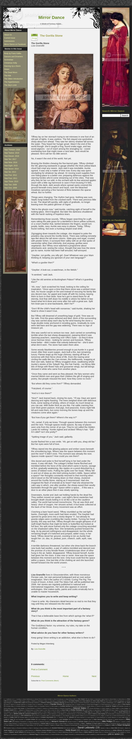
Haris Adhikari (27, 712)
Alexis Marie (113, 699)
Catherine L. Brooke (42, 704)
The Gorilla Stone (51, 35)
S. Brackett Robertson (57, 728)
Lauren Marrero (112, 717)
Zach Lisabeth (90, 734)
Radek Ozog (59, 725)
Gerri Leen (105, 710)
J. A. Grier (96, 712)
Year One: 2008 (10, 188)
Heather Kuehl (37, 712)
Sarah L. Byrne (124, 728)
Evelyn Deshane (76, 710)
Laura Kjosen (90, 717)
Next (94, 676)
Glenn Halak (114, 710)
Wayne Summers (69, 734)
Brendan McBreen (34, 702)
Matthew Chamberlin (20, 721)
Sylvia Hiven (98, 732)
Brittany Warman (59, 702)
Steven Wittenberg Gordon (65, 732)
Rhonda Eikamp (83, 725)
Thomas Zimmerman (109, 732)
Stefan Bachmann (106, 730)
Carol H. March (10, 704)
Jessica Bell (111, 713)
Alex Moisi (90, 699)
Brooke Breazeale (84, 702)
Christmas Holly (10, 63)
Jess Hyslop (101, 713)
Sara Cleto (114, 728)
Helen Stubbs (56, 712)
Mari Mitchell (108, 719)
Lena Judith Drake (123, 717)
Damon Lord (100, 706)
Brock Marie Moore (72, 702)
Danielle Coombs (123, 706)
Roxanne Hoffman (22, 728)
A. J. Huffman (7, 699)
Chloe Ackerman (105, 704)
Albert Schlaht (48, 699)
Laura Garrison (81, 717)
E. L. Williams (19, 710)
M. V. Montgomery (76, 719)
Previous (35, 676)
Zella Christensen (101, 734)
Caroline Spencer (21, 704)
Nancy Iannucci (23, 723)
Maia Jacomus (98, 719)
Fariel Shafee (88, 710)
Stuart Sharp (78, 732)
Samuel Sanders (70, 728)
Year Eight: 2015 (11, 166)
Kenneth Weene (34, 717)
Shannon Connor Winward (44, 730)
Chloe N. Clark (116, 704)
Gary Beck (97, 710)
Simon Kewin (94, 730)
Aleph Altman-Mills (71, 699)
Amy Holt (52, 701)
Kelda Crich (13, 717)
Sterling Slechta (30, 732)
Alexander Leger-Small (101, 699)
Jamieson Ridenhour (31, 713)
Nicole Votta (44, 723)
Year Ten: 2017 (10, 159)
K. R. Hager (101, 715)
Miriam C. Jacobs (120, 721)
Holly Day (87, 712)
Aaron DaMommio (28, 699)
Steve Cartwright (41, 732)
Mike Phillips (107, 721)
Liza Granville (39, 649)
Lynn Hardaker (63, 719)
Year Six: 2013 (10, 172)
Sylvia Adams (88, 732)
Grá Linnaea (7, 712)
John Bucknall (15, 715)
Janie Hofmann (52, 713)
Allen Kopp (22, 701)
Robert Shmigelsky (123, 725)
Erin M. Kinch (55, 710)
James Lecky (17, 713)
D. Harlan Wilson (89, 706)
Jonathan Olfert (45, 715)
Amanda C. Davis (43, 701)
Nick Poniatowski (34, 723)
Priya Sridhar (29, 725)
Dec (34, 35)
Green (6, 69)
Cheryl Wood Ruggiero (93, 704)
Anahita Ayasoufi (61, 701)
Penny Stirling (126, 723)
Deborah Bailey (53, 708)
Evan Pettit (65, 710)
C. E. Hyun (127, 702)
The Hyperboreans (11, 82)
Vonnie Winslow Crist (57, 734)
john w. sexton (114, 734)
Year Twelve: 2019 (11, 153)
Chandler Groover (56, 704)
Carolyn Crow (31, 704)
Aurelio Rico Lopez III (20, 702)
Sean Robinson (29, 730)
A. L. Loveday (17, 699)
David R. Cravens (42, 708)
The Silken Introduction (13, 79)
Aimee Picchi (38, 699)
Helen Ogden (47, 712)
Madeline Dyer (87, 719)
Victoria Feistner (44, 734)
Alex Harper (81, 699)
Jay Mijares (61, 713)
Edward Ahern (29, 710)
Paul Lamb (97, 723)
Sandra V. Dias (105, 728)
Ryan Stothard (44, 728)
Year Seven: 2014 (11, 169)
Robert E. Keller (110, 725)
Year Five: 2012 (10, 175)
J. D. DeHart (104, 712)
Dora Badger (124, 708)
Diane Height (115, 708)
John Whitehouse (26, 715)
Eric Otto (47, 710)
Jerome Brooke (82, 713)
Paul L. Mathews (86, 723)
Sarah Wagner (8, 730)
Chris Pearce (126, 704)
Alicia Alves (122, 699)
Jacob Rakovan (123, 712)
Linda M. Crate (8, 719)
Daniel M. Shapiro (111, 706)
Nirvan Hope (54, 723)
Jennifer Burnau (71, 713)
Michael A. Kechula (58, 721)
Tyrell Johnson (23, 734)
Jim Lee (6, 715)
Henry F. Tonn (66, 712)
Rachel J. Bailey (49, 725)
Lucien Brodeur (52, 719)
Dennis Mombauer (95, 708)
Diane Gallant (105, 708)
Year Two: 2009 (10, 185)
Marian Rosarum (119, 719)
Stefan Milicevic (117, 730)
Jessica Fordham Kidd (122, 713)
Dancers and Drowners (13, 57)
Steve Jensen (52, 732)
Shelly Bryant (70, 730)
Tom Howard (120, 732)
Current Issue (9, 38)
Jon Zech (36, 715)
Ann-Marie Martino (74, 701)
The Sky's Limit (10, 85)
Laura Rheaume (101, 717)
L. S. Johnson (70, 717)
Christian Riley (10, 706)
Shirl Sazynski (84, 730)
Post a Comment (39, 669)
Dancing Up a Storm (12, 66)
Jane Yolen (43, 713)
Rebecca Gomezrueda (71, 725)
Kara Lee (108, 715)
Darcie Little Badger (19, 708)
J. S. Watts (113, 712)
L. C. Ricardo (59, 717)
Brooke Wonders (95, 702)
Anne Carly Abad (98, 701)
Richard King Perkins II (97, 725)
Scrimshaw (8, 60)
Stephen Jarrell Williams (16, 732)
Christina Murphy (20, 706)
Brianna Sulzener (46, 702)
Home (66, 676)
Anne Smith (109, 701)
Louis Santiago (42, 719)
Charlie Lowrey (80, 704)
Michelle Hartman (95, 721)
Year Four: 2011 (10, 178)
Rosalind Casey (10, 728)
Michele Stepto (83, 721)
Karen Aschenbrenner (119, 715)
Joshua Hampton (56, 715)
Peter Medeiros (10, 725)
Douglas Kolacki (9, 710)
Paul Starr (105, 723)
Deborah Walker (79, 708)
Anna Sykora (86, 701)
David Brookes (31, 708)
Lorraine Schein (30, 719)
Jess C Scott (92, 713)
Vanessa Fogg (33, 734)
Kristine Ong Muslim (47, 717)
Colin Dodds (54, 706)
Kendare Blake (24, 717)
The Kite (7, 76)
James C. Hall (7, 713)
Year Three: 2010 (11, 181)
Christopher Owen (32, 706)
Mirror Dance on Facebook (15, 44)
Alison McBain (13, 701)
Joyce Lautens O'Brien (78, 715)
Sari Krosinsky (19, 730)
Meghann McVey (33, 721)
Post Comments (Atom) (50, 681)
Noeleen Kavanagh (74, 723)
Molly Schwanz (13, 723)
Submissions (9, 41)
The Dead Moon (10, 72)
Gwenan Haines (17, 712)
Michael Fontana (72, 721)
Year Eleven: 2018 (11, 156)
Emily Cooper (39, 710)
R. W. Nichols (39, 725)
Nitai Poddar (63, 723)
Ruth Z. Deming (33, 728)
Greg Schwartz (124, 710)
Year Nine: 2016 (10, 162)
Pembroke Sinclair (115, 723)
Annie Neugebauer (119, 701)
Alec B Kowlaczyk (58, 699)
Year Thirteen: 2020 (12, 150)
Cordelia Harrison (65, 706)
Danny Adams (7, 708)
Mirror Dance (51, 17)
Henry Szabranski (77, 712)
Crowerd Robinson (78, 706)
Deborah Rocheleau (65, 708)
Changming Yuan (69, 704)
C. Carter (118, 702)
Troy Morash (13, 734)
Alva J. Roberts (31, 701)
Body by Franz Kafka (12, 53)
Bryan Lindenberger (107, 702)
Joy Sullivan (66, 715)
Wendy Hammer (80, 734)
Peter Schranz (20, 725)
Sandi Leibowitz (86, 727)
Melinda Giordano (45, 721)
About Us (8, 35)
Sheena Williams (58, 730)
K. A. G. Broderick (91, 715)
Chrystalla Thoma (44, 706)
